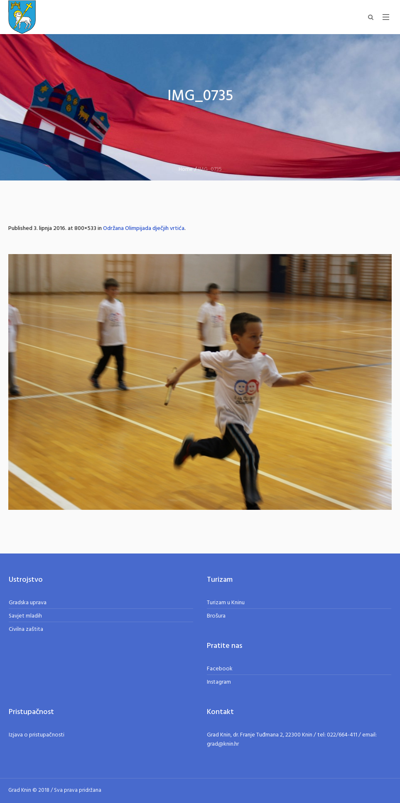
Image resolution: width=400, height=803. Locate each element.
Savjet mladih (25, 616)
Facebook (220, 669)
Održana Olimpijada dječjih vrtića (143, 228)
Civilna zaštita (26, 629)
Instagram (219, 682)
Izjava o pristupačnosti (36, 735)
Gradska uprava (28, 603)
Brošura (216, 616)
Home (186, 169)
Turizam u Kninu (226, 603)
